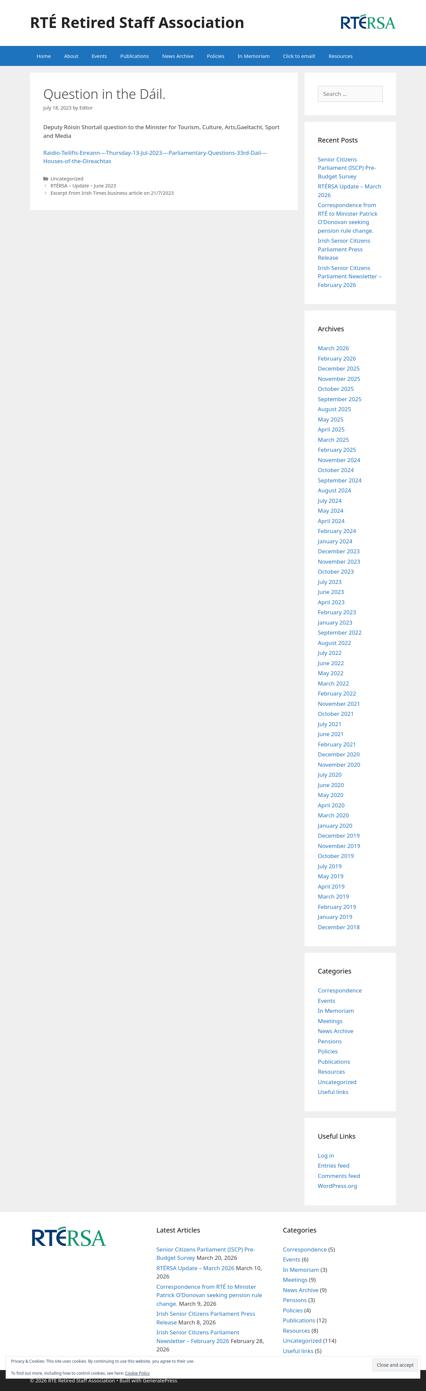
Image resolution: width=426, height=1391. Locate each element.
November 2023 (339, 561)
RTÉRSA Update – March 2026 (195, 1268)
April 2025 (331, 429)
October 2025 (336, 389)
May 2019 (330, 876)
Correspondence (340, 990)
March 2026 (333, 348)
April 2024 (331, 521)
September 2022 (339, 632)
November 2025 (339, 379)
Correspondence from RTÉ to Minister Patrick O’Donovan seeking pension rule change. (209, 1295)
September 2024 (339, 480)
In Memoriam (254, 56)
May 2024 (330, 510)
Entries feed (333, 1165)
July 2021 (330, 724)
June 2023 (331, 592)
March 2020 (333, 815)
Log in (326, 1155)
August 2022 (334, 643)
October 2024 (336, 470)
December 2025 (339, 368)
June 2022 (331, 663)
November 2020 (339, 764)
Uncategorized (67, 178)
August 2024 (334, 490)
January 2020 (335, 825)
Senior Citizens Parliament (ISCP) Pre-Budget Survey (347, 167)
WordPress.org (337, 1186)
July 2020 (330, 774)
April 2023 (331, 602)
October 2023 (336, 571)
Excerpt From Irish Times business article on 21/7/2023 (112, 193)
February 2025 (337, 449)
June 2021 (331, 734)
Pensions (330, 1041)
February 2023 (337, 612)
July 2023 (330, 582)
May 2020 (330, 795)
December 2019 (339, 835)
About (71, 56)
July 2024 (330, 500)
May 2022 (330, 673)
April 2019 (331, 886)
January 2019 (335, 917)
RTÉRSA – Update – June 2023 (83, 185)
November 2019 (339, 846)
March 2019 (333, 896)
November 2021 (339, 703)
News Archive (177, 56)
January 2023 (335, 622)
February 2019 (337, 907)
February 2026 (337, 358)
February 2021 (337, 744)
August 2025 (334, 409)
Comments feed (339, 1176)
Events (99, 56)
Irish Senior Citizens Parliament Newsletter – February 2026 (349, 276)
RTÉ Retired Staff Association (137, 22)
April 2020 (331, 805)
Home (44, 56)
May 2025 (330, 419)
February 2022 (337, 693)
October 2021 (336, 713)
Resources (341, 56)
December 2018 (339, 927)
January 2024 (335, 541)
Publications (134, 56)
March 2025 (333, 439)
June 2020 (331, 785)
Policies (216, 56)
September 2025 (339, 399)
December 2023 (339, 551)
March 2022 (333, 683)
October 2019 (336, 856)
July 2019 (330, 866)
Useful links (333, 1092)
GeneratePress (160, 1380)
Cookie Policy (137, 1373)
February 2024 (337, 531)
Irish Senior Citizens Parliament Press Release (344, 249)
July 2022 (330, 653)
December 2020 (339, 754)
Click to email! (299, 56)
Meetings (330, 1021)
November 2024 (339, 460)
